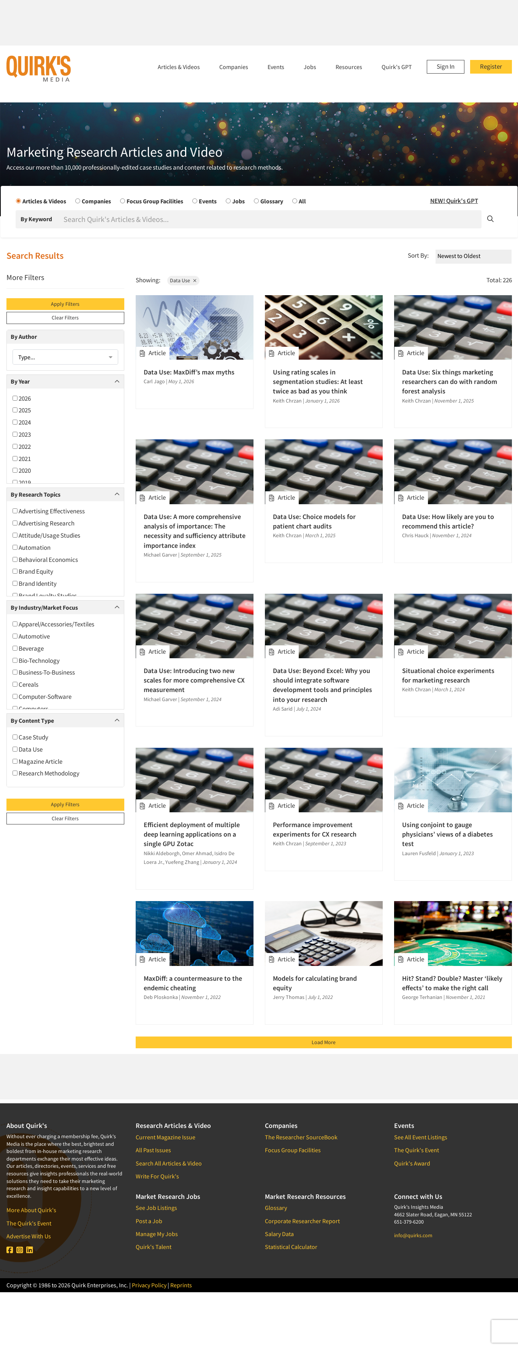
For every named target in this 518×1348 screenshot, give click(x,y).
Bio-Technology (36, 660)
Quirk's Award (412, 1163)
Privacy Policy (149, 1285)
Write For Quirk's (157, 1176)
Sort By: (418, 255)
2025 (22, 410)
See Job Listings (156, 1207)
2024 (22, 422)
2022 (22, 446)
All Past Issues (153, 1150)
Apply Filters (65, 303)
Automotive (31, 636)
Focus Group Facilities (293, 1150)
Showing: (148, 280)
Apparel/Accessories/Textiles (53, 624)
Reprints (181, 1285)
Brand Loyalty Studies (45, 595)
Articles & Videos (179, 67)
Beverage (28, 648)
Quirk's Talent (153, 1246)
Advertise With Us (28, 1236)
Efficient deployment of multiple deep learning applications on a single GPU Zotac (192, 834)
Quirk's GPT (397, 67)
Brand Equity (33, 571)
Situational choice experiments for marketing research (448, 675)
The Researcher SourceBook (301, 1137)
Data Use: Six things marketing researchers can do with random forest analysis (449, 381)
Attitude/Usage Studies (46, 535)
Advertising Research (43, 523)
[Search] (271, 219)
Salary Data (279, 1234)
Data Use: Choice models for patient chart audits (314, 521)
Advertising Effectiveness (49, 511)
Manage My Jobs (157, 1234)
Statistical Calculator (291, 1246)
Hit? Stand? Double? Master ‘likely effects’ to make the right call (452, 983)
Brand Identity (35, 583)
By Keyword (36, 219)
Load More (324, 1042)
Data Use (28, 749)
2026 (22, 398)
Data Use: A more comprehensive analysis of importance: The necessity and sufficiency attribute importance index (195, 531)
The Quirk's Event (28, 1223)
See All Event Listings (420, 1137)
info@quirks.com (413, 1235)
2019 (22, 482)
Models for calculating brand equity (315, 983)
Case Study (30, 737)
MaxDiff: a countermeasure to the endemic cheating (193, 983)
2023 (22, 434)
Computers (30, 709)
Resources (349, 67)
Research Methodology (46, 773)
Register (491, 66)
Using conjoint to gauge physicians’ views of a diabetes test (447, 834)
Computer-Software (42, 696)
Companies (233, 67)
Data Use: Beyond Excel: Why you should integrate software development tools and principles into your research (322, 685)
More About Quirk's (31, 1210)
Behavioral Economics (45, 559)
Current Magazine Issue (165, 1137)
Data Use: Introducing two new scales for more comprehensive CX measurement (194, 680)
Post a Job (149, 1221)
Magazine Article (37, 761)
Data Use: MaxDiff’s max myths (189, 372)
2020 (22, 470)
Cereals (25, 684)
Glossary (276, 1207)
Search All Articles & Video (169, 1163)
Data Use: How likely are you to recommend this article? (448, 521)
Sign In (446, 66)
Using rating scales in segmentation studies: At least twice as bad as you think (318, 381)
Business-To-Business (44, 672)
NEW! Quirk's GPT (454, 201)
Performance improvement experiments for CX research (314, 829)
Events (276, 67)
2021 (22, 459)
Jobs (310, 67)
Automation (32, 547)
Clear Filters (65, 317)
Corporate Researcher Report (302, 1221)
